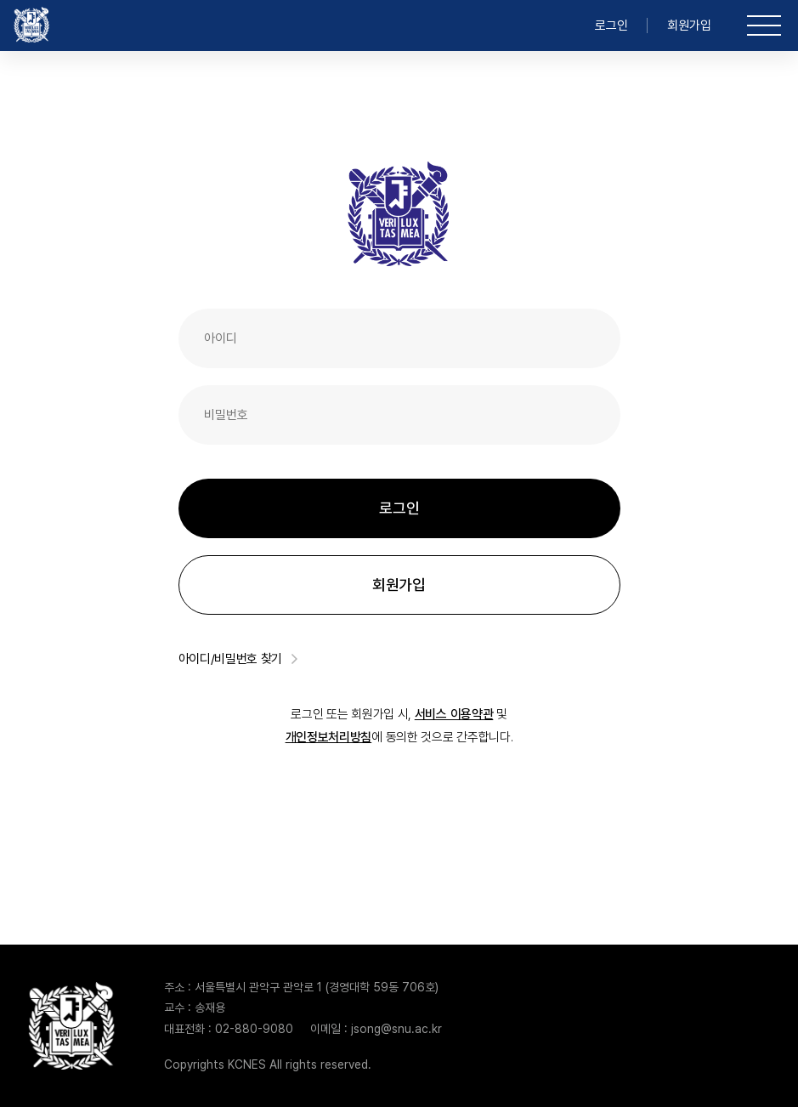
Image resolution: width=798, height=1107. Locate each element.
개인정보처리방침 (329, 737)
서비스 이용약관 (454, 714)
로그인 (611, 25)
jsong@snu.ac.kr (396, 1029)
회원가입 (689, 25)
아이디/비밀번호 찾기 (238, 659)
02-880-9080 (254, 1029)
